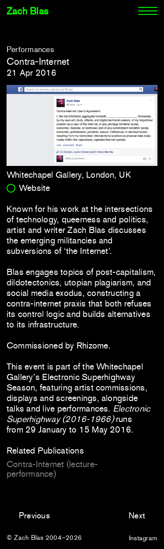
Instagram (143, 538)
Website (34, 188)
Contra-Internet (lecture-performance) (52, 469)
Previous (34, 515)
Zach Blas (28, 11)
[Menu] (147, 11)
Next (137, 515)
